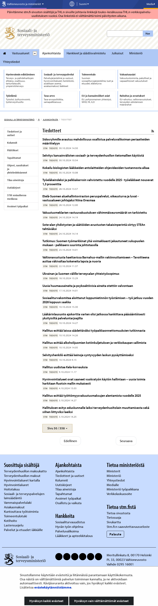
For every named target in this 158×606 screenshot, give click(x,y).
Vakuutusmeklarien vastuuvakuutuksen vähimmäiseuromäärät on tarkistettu (94, 212)
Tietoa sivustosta (118, 513)
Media (151, 4)
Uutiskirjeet (13, 187)
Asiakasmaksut (14, 507)
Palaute (115, 534)
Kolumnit (12, 142)
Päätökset (12, 150)
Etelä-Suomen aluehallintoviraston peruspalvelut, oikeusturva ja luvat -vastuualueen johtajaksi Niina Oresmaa (90, 198)
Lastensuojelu (14, 525)
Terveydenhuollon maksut (22, 475)
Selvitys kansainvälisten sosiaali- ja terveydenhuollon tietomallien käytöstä (93, 155)
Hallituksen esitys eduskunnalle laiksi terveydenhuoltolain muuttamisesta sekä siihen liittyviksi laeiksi (95, 409)
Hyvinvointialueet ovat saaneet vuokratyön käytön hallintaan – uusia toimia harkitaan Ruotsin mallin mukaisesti (93, 381)
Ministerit (114, 471)
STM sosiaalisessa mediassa (16, 197)
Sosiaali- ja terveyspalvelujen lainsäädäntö (24, 496)
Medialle (113, 485)
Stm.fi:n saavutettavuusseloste (128, 526)
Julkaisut (117, 53)
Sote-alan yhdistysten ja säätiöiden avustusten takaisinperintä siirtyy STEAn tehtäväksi (93, 226)
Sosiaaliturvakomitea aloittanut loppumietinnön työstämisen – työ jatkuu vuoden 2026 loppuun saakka (97, 300)
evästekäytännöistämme (52, 587)
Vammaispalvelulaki (18, 502)
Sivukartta (114, 522)
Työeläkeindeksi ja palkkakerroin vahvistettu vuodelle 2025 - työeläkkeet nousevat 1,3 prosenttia (97, 182)
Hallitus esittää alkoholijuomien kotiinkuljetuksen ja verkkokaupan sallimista (94, 342)
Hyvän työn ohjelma (69, 526)
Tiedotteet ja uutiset (14, 133)
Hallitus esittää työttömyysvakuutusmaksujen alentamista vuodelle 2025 (91, 395)
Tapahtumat (14, 158)
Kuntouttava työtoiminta (21, 511)
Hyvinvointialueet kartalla (22, 480)
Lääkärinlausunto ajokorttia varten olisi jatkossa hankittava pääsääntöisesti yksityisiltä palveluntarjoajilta (93, 316)
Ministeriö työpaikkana (123, 489)
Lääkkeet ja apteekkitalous (74, 536)
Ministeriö (136, 53)
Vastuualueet (20, 53)
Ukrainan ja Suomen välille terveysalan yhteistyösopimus (80, 273)
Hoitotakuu (12, 489)
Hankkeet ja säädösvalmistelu (86, 53)
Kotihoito (10, 520)
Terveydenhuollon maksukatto (25, 471)
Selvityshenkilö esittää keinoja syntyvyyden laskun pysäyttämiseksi (88, 355)
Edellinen (70, 441)
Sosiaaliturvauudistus (70, 522)
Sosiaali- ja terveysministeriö (19, 119)
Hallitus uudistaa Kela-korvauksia (65, 367)
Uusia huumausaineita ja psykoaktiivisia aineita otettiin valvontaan (87, 286)
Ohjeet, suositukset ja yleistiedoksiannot (18, 169)
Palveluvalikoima (67, 531)
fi (39, 119)
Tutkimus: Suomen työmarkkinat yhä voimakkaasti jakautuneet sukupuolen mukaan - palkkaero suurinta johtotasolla (93, 243)
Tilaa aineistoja (15, 180)
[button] (57, 428)
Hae (148, 33)
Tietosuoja (114, 517)
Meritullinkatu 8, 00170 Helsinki (129, 555)
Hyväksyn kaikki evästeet (46, 601)
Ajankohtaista (51, 53)
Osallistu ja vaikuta (68, 503)
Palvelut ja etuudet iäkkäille (23, 530)
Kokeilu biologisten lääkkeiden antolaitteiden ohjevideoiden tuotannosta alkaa (95, 168)
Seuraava (126, 441)
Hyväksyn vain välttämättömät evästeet (101, 601)
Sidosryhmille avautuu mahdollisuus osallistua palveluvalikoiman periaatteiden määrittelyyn (96, 141)
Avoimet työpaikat (17, 206)
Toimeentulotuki (16, 516)
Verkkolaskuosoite (120, 494)
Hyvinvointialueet (17, 485)
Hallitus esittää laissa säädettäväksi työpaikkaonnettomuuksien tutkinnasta (93, 330)
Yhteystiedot (11, 62)
